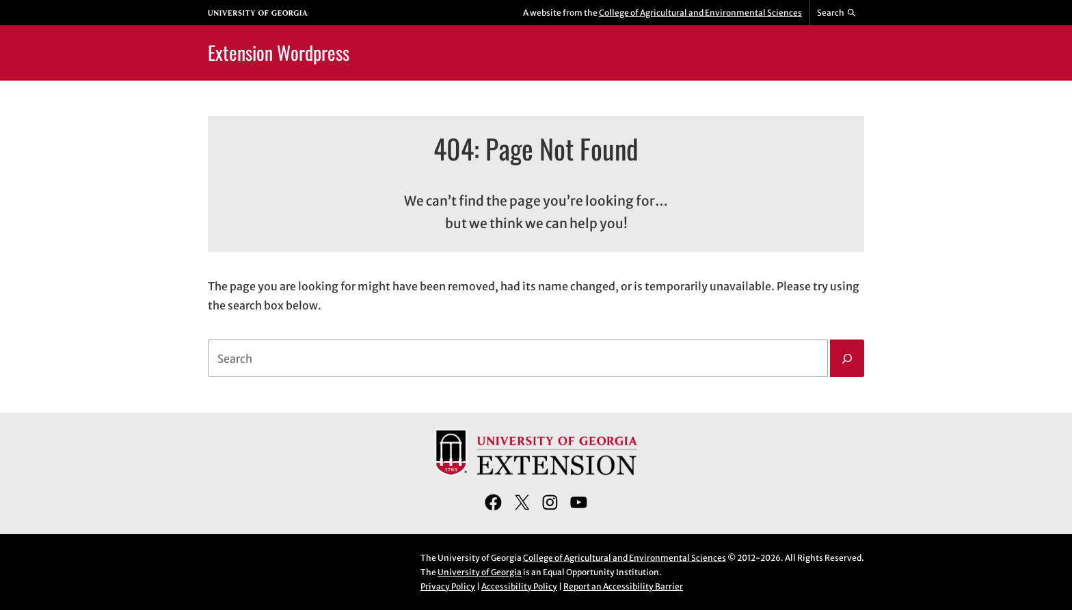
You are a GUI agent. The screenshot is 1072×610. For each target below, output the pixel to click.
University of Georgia (480, 572)
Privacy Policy (447, 586)
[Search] (847, 358)
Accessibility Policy (519, 586)
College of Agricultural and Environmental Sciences (700, 13)
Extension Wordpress (278, 52)
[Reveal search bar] (837, 13)
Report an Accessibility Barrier (623, 586)
